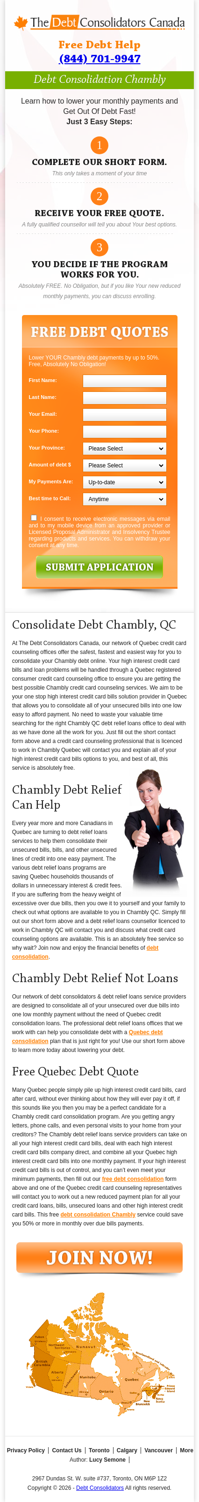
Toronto (99, 1450)
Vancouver (158, 1450)
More (186, 1450)
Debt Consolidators (100, 1488)
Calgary (127, 1450)
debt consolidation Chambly (97, 1214)
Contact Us (66, 1450)
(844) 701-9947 (100, 59)
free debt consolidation (132, 1179)
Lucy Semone (107, 1460)
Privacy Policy (26, 1450)
